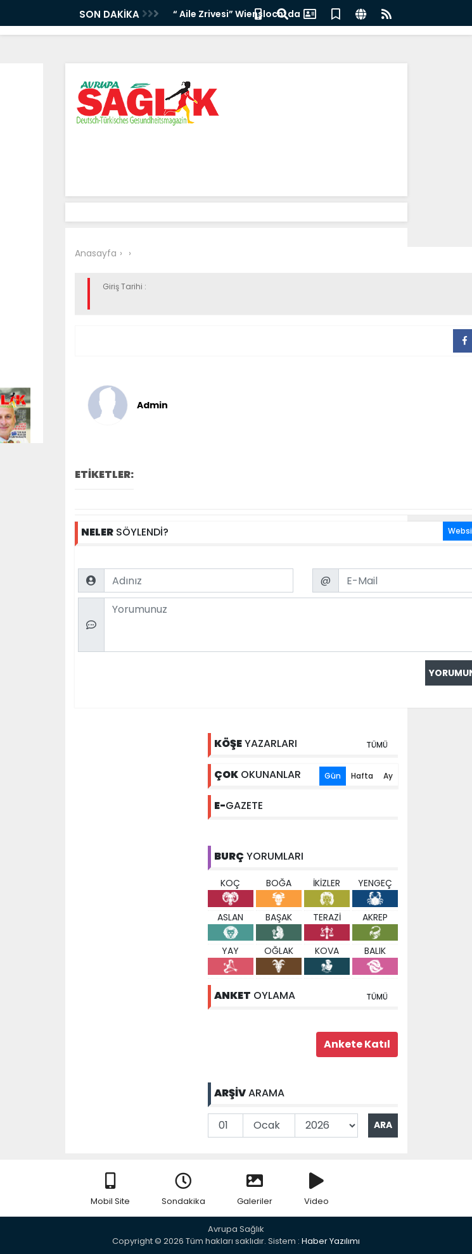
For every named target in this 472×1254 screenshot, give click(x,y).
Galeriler (254, 1189)
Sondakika (183, 1189)
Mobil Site (110, 1189)
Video (316, 1189)
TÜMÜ (377, 744)
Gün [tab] (332, 775)
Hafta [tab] (362, 775)
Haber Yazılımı (331, 1241)
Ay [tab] (388, 775)
